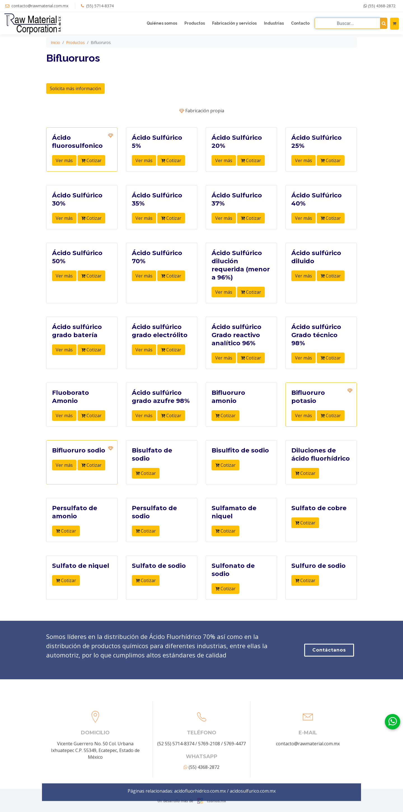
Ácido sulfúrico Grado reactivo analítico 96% (236, 335)
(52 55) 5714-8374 (175, 790)
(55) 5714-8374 (100, 5)
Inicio (55, 42)
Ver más (64, 160)
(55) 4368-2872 (379, 5)
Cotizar (91, 160)
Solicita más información (75, 88)
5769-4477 (235, 790)
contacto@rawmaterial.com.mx (39, 5)
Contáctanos (329, 672)
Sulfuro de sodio (318, 566)
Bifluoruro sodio (79, 450)
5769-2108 (209, 790)
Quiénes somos (162, 23)
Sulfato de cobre (318, 508)
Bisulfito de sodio (240, 450)
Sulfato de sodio (159, 566)
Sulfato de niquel (80, 566)
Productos (194, 23)
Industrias (274, 23)
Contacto (300, 23)
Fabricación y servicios (234, 23)
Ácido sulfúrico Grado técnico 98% (316, 335)
